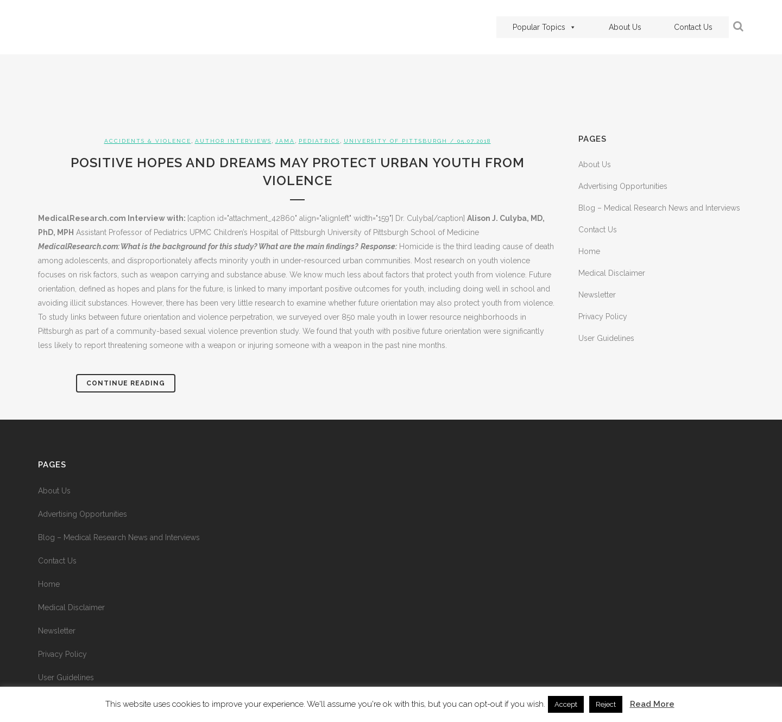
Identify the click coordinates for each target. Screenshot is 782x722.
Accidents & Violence (147, 141)
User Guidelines (606, 338)
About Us (625, 27)
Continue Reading (125, 383)
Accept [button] (565, 704)
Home (589, 251)
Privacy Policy (602, 316)
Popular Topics (544, 27)
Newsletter (597, 294)
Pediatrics (319, 141)
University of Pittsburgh (395, 141)
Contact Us (693, 27)
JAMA (285, 141)
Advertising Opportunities (622, 186)
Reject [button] (606, 704)
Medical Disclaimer (611, 273)
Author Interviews (233, 141)
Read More (652, 704)
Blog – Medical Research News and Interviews (659, 208)
